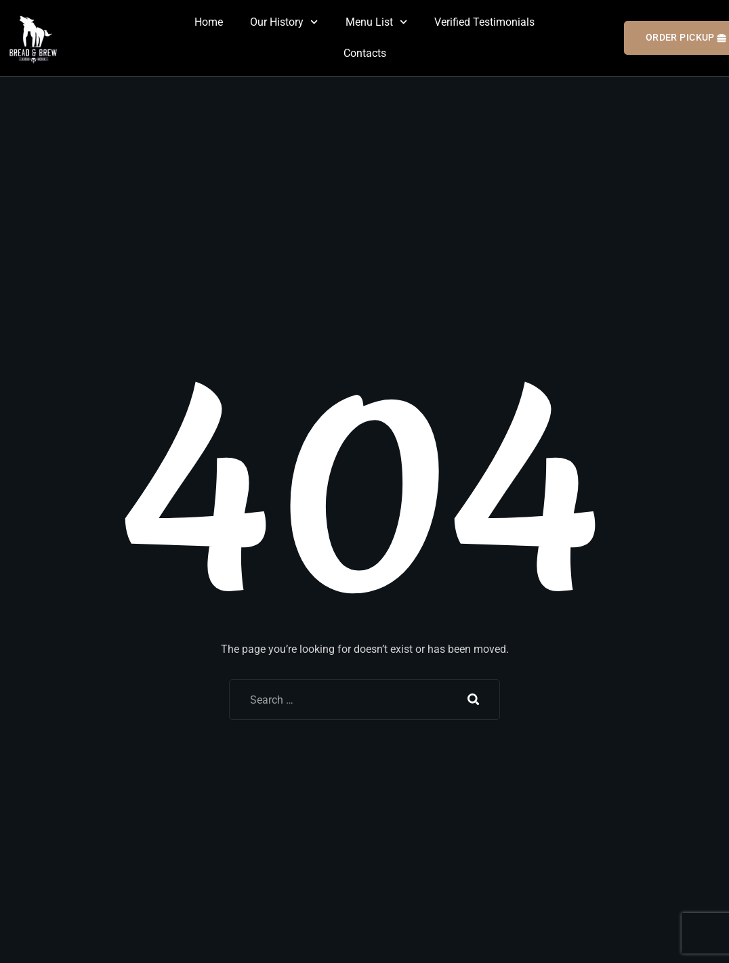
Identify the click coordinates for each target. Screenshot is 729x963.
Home (208, 22)
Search (473, 699)
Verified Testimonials (484, 22)
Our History (284, 22)
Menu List (376, 22)
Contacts (364, 53)
